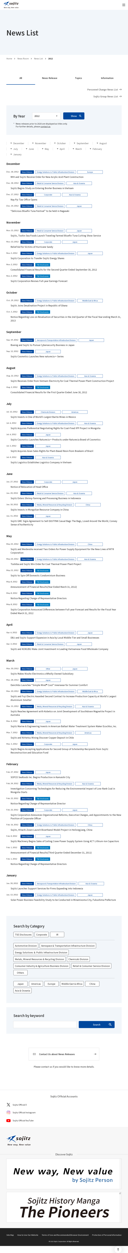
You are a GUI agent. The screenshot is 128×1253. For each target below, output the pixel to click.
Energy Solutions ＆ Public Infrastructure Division (41, 952)
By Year (19, 116)
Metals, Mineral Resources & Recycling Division (39, 959)
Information (107, 78)
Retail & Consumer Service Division (91, 966)
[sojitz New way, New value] (11, 5)
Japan (20, 983)
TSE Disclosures (23, 934)
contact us (45, 126)
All (20, 78)
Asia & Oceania (22, 990)
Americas (36, 983)
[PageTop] (118, 1249)
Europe (51, 983)
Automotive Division (26, 945)
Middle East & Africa (72, 983)
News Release (49, 78)
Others (20, 972)
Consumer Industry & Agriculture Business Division (41, 966)
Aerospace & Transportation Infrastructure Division (68, 945)
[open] (124, 5)
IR (57, 934)
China (92, 983)
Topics (78, 78)
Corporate (41, 934)
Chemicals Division (78, 959)
